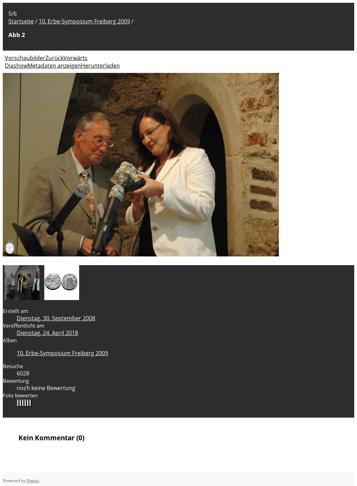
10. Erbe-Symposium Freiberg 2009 (84, 21)
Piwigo (32, 481)
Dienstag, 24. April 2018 (47, 333)
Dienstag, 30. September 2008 (56, 318)
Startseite (21, 21)
